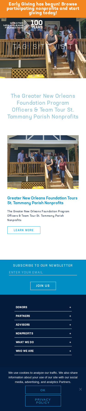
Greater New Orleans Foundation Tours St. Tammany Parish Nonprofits (42, 200)
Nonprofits (24, 333)
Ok (43, 390)
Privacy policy (43, 401)
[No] (80, 389)
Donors (21, 307)
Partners (23, 316)
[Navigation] (78, 24)
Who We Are (25, 351)
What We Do (25, 342)
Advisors (23, 325)
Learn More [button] (24, 230)
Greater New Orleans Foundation (22, 24)
